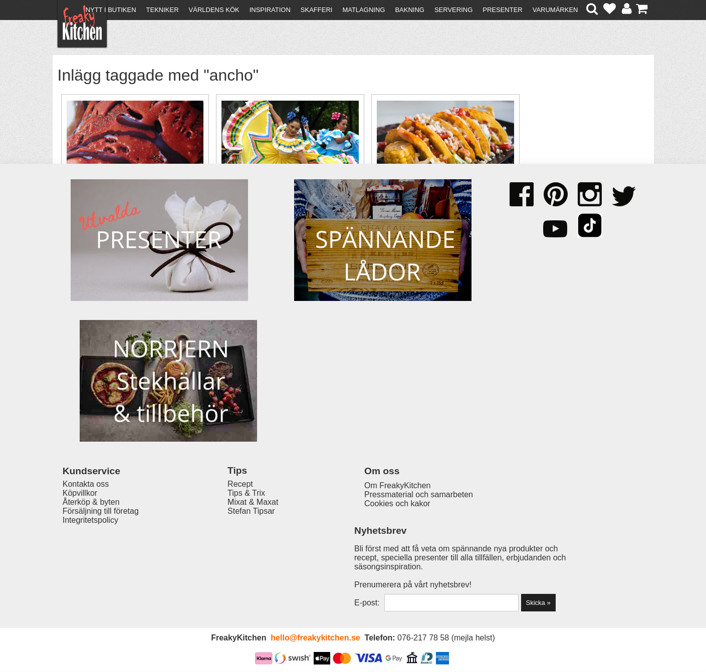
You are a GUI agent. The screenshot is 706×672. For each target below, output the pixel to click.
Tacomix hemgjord (407, 205)
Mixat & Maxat (230, 563)
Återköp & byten (91, 563)
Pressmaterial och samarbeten (371, 555)
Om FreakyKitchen (350, 546)
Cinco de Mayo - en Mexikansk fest (263, 211)
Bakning (409, 10)
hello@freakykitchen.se (315, 638)
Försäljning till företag (101, 572)
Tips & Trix (224, 554)
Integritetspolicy (90, 581)
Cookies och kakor (350, 564)
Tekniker (162, 10)
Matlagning (363, 10)
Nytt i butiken (111, 10)
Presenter (502, 10)
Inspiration (270, 10)
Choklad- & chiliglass (119, 205)
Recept (217, 545)
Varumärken (555, 10)
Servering (453, 10)
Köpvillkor (80, 554)
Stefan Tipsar (228, 572)
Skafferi (317, 10)
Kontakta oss (86, 545)
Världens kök (214, 10)
